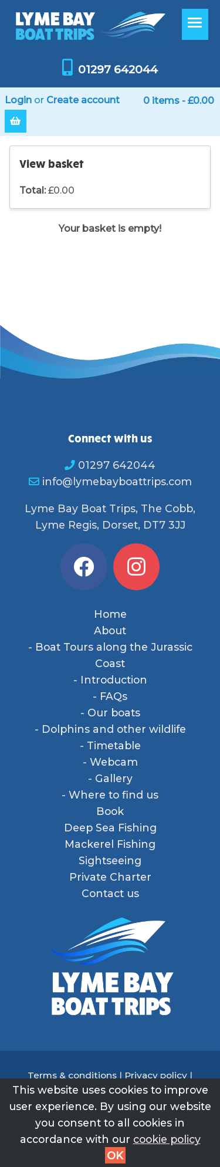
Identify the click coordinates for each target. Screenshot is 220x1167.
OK (115, 1155)
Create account (83, 100)
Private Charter (110, 877)
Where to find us (113, 795)
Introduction (113, 680)
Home (110, 614)
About (110, 630)
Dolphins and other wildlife (114, 729)
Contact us (110, 893)
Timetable (114, 745)
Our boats (113, 712)
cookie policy (167, 1139)
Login (18, 100)
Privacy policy (155, 1075)
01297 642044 (118, 69)
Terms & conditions (72, 1075)
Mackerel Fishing (110, 844)
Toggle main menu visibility (198, 28)
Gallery (114, 778)
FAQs (113, 696)
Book (110, 811)
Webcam (114, 762)
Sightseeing (110, 860)
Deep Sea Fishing (110, 827)
